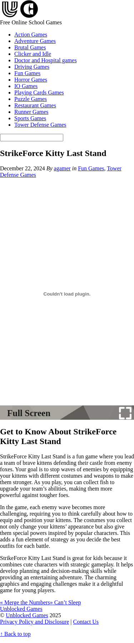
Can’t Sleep (65, 602)
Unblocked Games (27, 615)
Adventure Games (35, 41)
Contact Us (86, 622)
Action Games (30, 34)
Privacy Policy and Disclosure (34, 622)
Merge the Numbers (25, 602)
